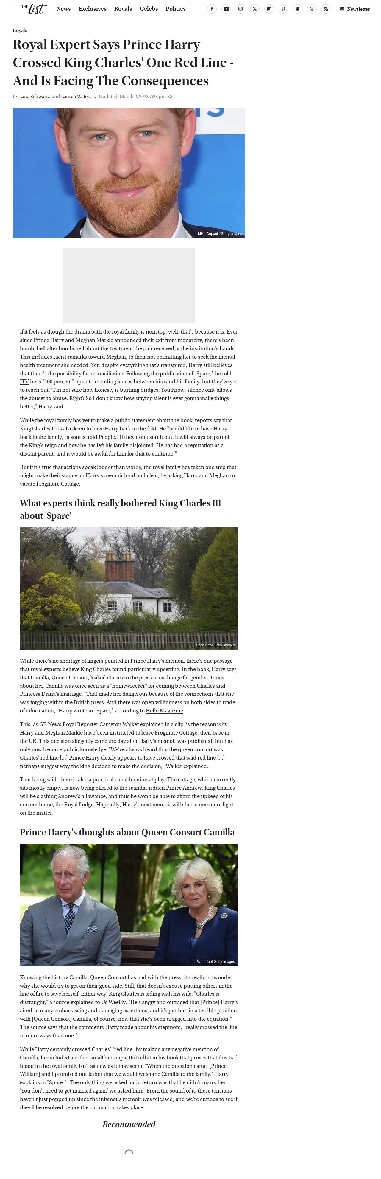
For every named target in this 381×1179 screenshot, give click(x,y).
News (64, 9)
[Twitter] (255, 9)
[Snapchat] (297, 9)
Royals (123, 9)
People (107, 437)
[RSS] (326, 9)
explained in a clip (161, 724)
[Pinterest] (283, 9)
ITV (24, 382)
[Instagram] (240, 9)
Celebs (149, 9)
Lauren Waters (76, 96)
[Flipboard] (269, 9)
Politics (176, 9)
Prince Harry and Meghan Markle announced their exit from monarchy (118, 340)
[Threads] (312, 9)
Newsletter (355, 9)
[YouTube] (226, 9)
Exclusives (93, 9)
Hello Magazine (164, 711)
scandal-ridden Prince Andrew (165, 788)
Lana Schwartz (34, 96)
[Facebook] (212, 9)
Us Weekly (113, 1002)
